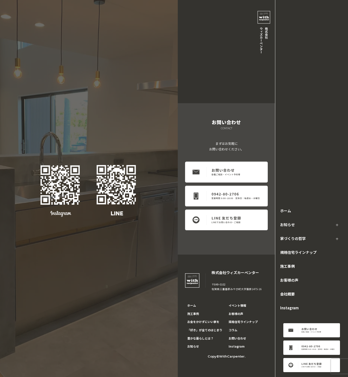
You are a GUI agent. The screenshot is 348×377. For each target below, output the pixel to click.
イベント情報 (237, 305)
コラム (233, 330)
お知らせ (287, 224)
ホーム (285, 210)
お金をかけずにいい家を (203, 322)
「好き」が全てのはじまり (204, 330)
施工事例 (287, 266)
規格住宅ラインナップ (298, 252)
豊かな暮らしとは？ (200, 338)
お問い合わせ (237, 338)
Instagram (289, 307)
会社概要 (287, 293)
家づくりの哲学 (293, 238)
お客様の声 (289, 280)
